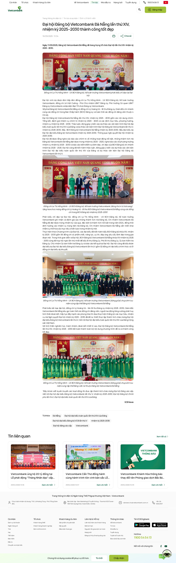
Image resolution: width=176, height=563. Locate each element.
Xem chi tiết (47, 485)
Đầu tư (10, 542)
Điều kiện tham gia (65, 529)
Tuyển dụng (130, 2)
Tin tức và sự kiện (73, 18)
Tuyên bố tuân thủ (116, 535)
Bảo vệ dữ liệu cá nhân (118, 539)
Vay (9, 532)
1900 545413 (153, 2)
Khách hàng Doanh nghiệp (43, 526)
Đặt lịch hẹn (89, 526)
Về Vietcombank (81, 2)
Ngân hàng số (13, 526)
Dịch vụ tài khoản (14, 522)
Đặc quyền (62, 526)
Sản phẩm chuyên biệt (67, 522)
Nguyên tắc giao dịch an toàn (95, 529)
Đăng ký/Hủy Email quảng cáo (95, 535)
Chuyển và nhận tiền (15, 545)
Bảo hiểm (11, 539)
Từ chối (98, 558)
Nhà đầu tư (106, 2)
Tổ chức (24, 2)
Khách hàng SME (39, 522)
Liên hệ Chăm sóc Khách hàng (95, 522)
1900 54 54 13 (143, 537)
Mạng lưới (118, 2)
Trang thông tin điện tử (52, 18)
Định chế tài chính (40, 529)
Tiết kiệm (11, 535)
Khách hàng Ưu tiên (42, 2)
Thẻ (9, 529)
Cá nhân (13, 2)
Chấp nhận (120, 558)
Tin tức (95, 2)
